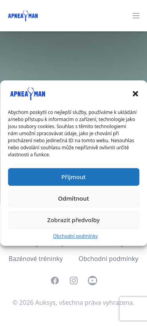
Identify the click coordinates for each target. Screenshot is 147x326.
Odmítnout (73, 198)
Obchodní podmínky (75, 236)
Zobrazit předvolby (73, 220)
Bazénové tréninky (36, 258)
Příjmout (73, 177)
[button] (135, 94)
